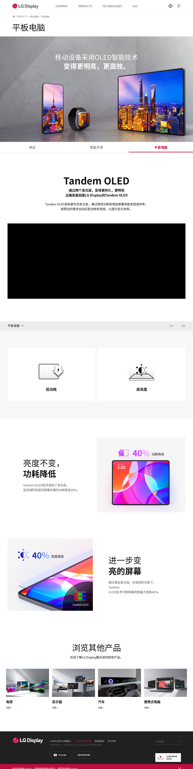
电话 (32, 147)
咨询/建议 (99, 740)
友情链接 (160, 741)
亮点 (171, 325)
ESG (135, 6)
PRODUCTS (85, 6)
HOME (14, 16)
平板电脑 (160, 147)
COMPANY (61, 6)
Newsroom (84, 755)
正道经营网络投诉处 (168, 757)
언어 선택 (170, 6)
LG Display (26, 6)
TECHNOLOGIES (112, 6)
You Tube (60, 755)
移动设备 (34, 16)
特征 (183, 325)
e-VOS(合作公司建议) (60, 740)
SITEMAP (111, 740)
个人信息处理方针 (83, 740)
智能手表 (96, 147)
